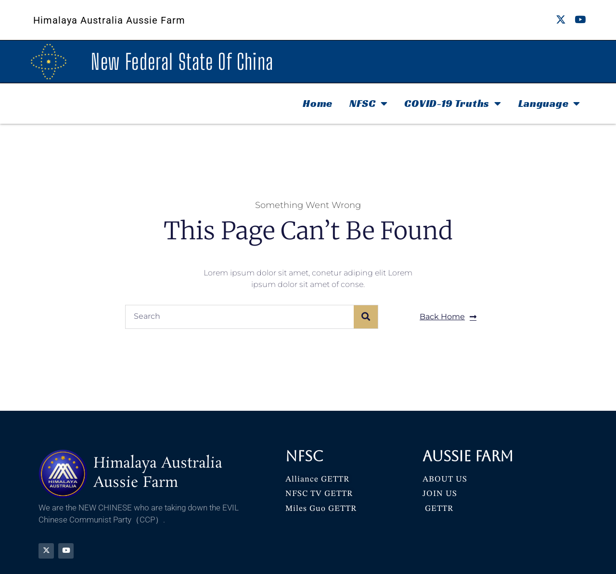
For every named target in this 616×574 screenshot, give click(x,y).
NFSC (368, 103)
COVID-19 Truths (452, 103)
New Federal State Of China (182, 61)
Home (318, 103)
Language (549, 103)
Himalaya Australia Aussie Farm (109, 20)
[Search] (366, 316)
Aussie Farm (468, 456)
